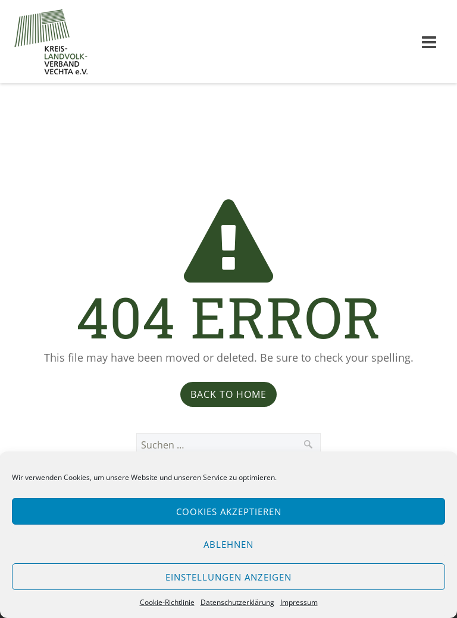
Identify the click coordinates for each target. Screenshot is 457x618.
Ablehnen (228, 544)
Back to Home (228, 394)
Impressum (299, 602)
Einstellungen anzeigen (228, 577)
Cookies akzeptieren (228, 511)
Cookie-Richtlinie (167, 602)
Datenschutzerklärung (237, 602)
